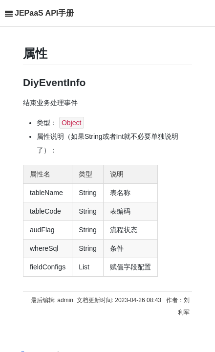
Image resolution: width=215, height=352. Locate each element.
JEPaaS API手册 (44, 13)
